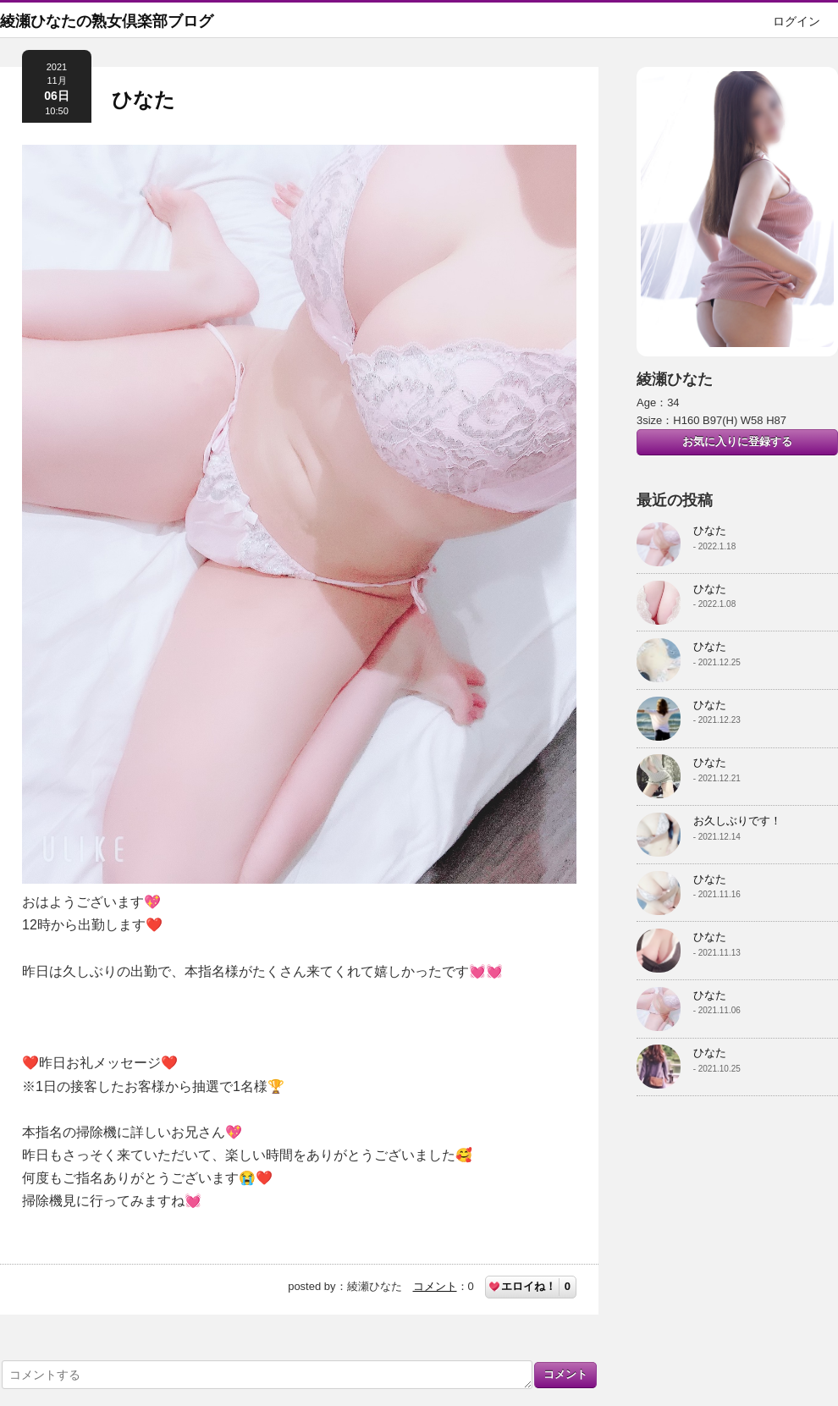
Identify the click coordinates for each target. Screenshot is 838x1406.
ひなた (143, 99)
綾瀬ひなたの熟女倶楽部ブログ (106, 21)
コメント (435, 1286)
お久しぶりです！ (737, 820)
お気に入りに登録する (737, 441)
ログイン (796, 21)
